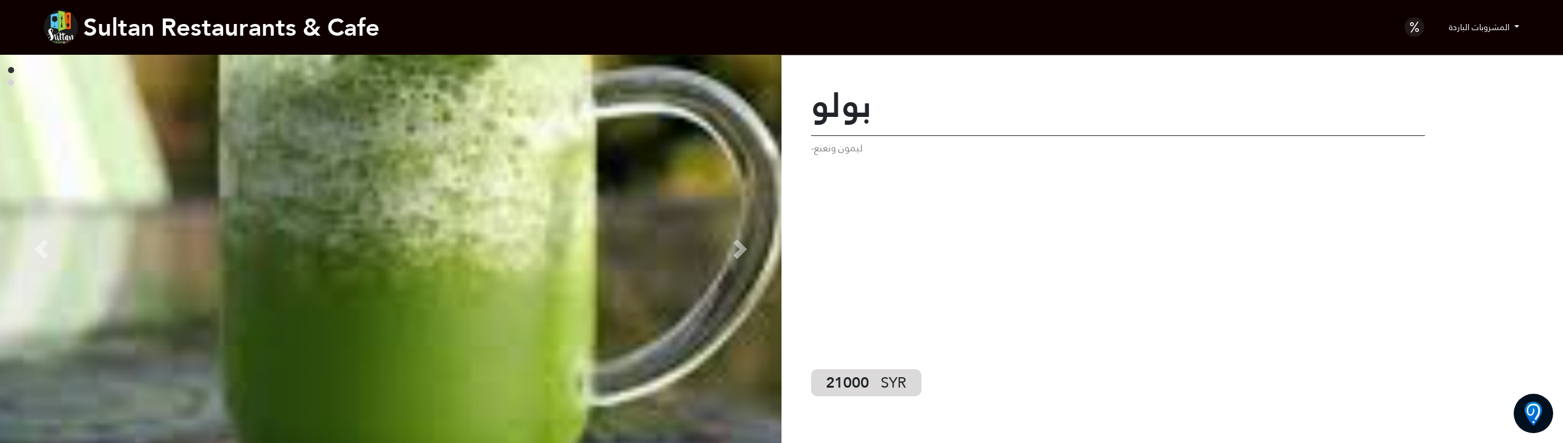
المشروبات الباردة (1480, 27)
